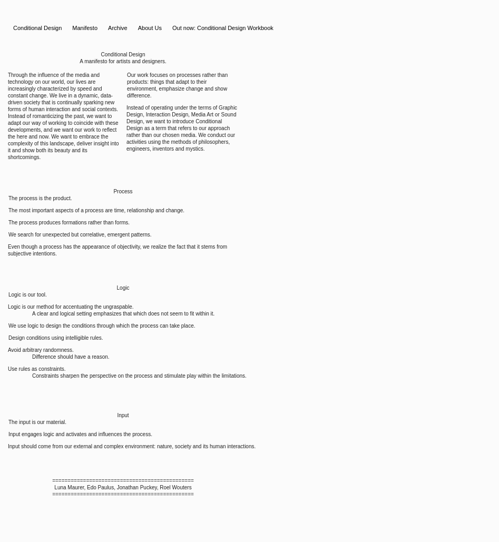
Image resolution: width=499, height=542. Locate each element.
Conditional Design (37, 28)
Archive (118, 28)
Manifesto (84, 28)
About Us (150, 28)
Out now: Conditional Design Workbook (222, 28)
